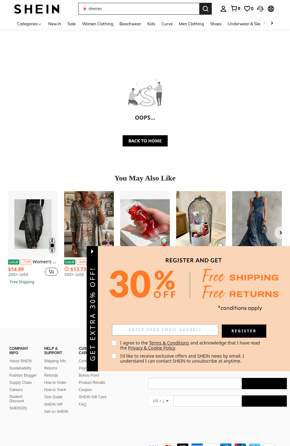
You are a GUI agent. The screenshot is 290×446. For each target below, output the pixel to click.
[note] (22, 282)
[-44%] (82, 262)
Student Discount (16, 391)
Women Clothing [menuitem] (97, 23)
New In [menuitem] (54, 23)
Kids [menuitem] (151, 23)
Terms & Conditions (169, 343)
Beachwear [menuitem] (130, 23)
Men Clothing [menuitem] (191, 23)
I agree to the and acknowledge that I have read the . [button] (190, 345)
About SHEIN (20, 353)
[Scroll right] (272, 23)
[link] (235, 8)
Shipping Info (55, 353)
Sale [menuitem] (72, 23)
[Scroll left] (264, 23)
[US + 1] (160, 393)
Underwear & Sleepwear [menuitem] (251, 23)
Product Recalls (92, 375)
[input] (165, 329)
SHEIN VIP (53, 397)
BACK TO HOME (145, 141)
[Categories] (29, 23)
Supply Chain (20, 375)
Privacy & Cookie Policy (151, 348)
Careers (16, 382)
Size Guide (53, 389)
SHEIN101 (18, 401)
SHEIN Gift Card (92, 389)
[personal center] (223, 8)
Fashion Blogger (23, 368)
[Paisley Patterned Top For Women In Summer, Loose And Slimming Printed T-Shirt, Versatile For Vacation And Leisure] (89, 224)
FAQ (82, 397)
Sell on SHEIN (56, 404)
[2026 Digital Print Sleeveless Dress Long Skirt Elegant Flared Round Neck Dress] (257, 224)
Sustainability (20, 361)
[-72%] (26, 262)
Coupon (85, 382)
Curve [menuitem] (167, 23)
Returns (50, 361)
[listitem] (33, 239)
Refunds (51, 368)
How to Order (55, 375)
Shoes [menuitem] (215, 23)
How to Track (55, 382)
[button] (260, 8)
